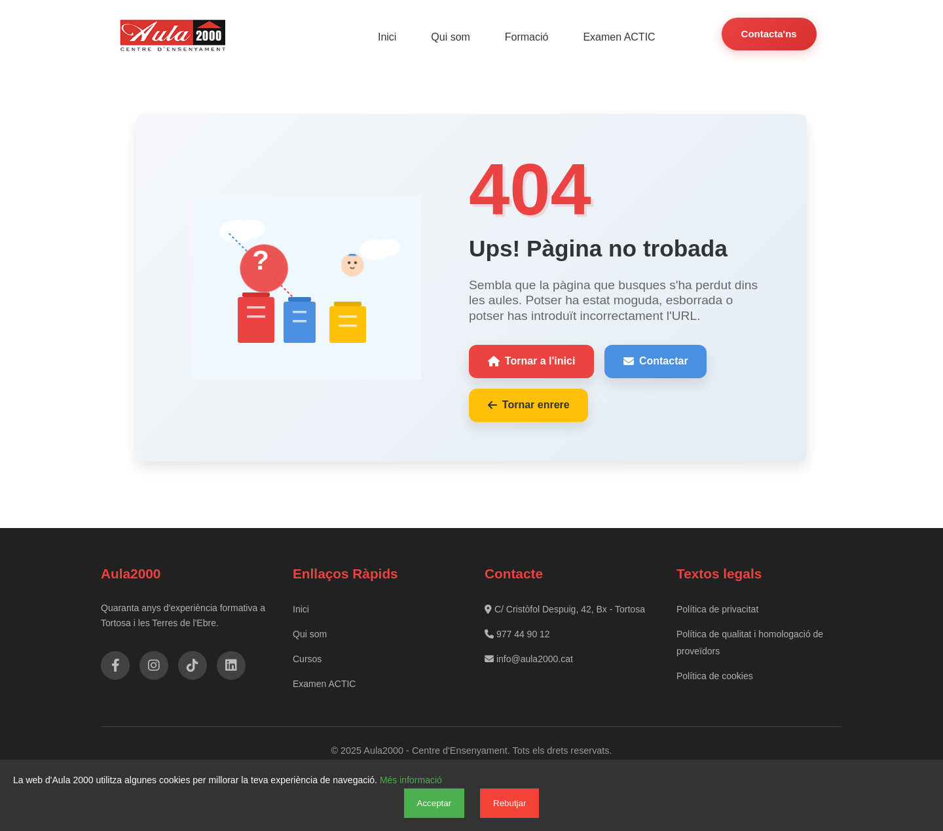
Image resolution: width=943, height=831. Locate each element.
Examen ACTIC (619, 37)
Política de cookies (714, 675)
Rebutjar (509, 803)
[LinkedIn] (231, 665)
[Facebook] (115, 665)
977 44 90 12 (517, 633)
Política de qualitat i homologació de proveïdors (749, 642)
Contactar (655, 360)
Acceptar (434, 803)
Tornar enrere (529, 404)
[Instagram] (153, 665)
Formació (527, 37)
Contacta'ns (768, 33)
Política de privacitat (717, 608)
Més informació (411, 780)
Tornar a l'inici (532, 360)
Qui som (452, 37)
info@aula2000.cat (529, 658)
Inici (389, 37)
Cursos (307, 658)
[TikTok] (192, 665)
